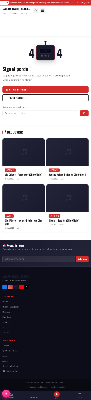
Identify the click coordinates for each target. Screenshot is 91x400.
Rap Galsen (7, 317)
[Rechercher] (35, 10)
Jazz (4, 327)
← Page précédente (16, 97)
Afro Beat (6, 322)
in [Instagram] (10, 287)
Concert (5, 332)
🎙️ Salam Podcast (10, 366)
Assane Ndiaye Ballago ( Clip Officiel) (67, 174)
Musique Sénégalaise (10, 306)
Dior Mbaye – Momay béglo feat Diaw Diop (23, 222)
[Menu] (42, 10)
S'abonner (82, 259)
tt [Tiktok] (26, 287)
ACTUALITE (54, 170)
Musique (5, 301)
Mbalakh (6, 312)
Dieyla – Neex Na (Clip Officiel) (64, 220)
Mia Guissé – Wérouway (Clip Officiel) (23, 174)
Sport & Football (9, 350)
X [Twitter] (15, 287)
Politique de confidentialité (37, 387)
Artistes (5, 361)
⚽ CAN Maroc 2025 (10, 371)
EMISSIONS (54, 216)
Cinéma (5, 345)
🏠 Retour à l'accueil (16, 89)
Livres (4, 356)
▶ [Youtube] (21, 287)
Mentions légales (57, 387)
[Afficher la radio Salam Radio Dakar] (6, 394)
